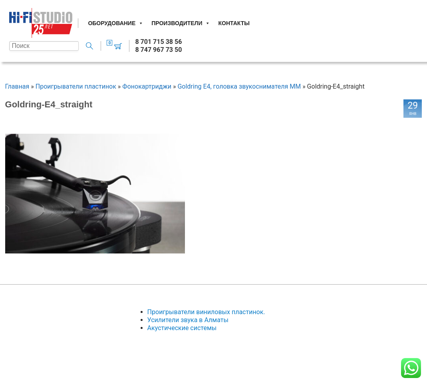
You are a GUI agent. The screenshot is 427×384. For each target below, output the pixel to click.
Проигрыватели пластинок (76, 86)
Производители (180, 23)
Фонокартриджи (146, 86)
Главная (17, 86)
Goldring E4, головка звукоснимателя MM (239, 86)
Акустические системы (182, 328)
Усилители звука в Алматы (187, 320)
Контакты (233, 23)
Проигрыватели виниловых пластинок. (206, 312)
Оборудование (115, 23)
